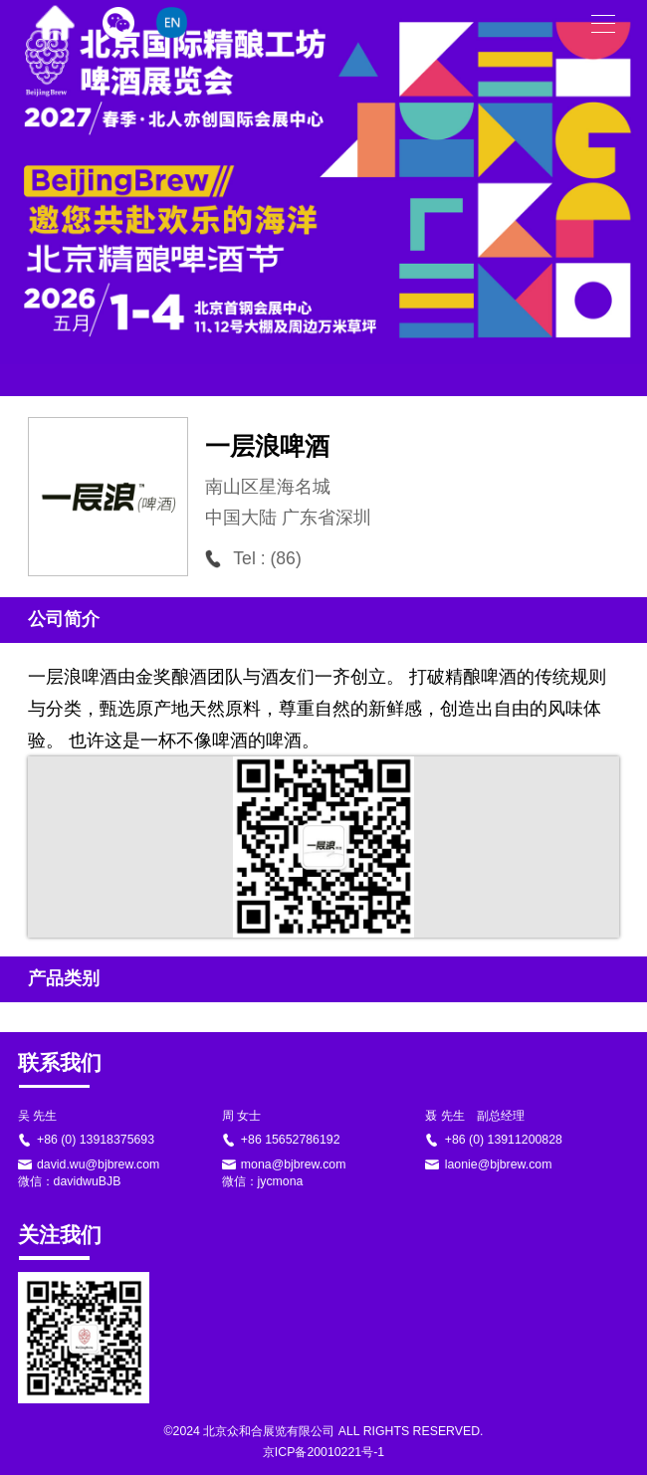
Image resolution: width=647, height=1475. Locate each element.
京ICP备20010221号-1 (323, 1452)
